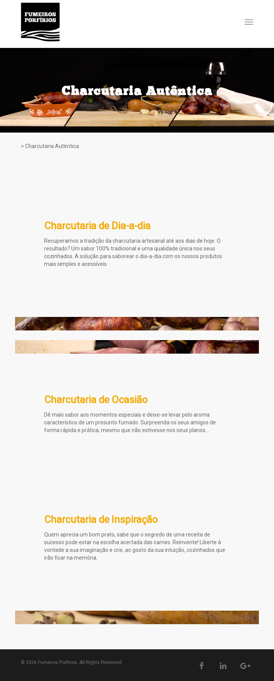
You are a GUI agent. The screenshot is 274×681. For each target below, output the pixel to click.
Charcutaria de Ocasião (96, 399)
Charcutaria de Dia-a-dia (97, 226)
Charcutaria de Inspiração (101, 519)
